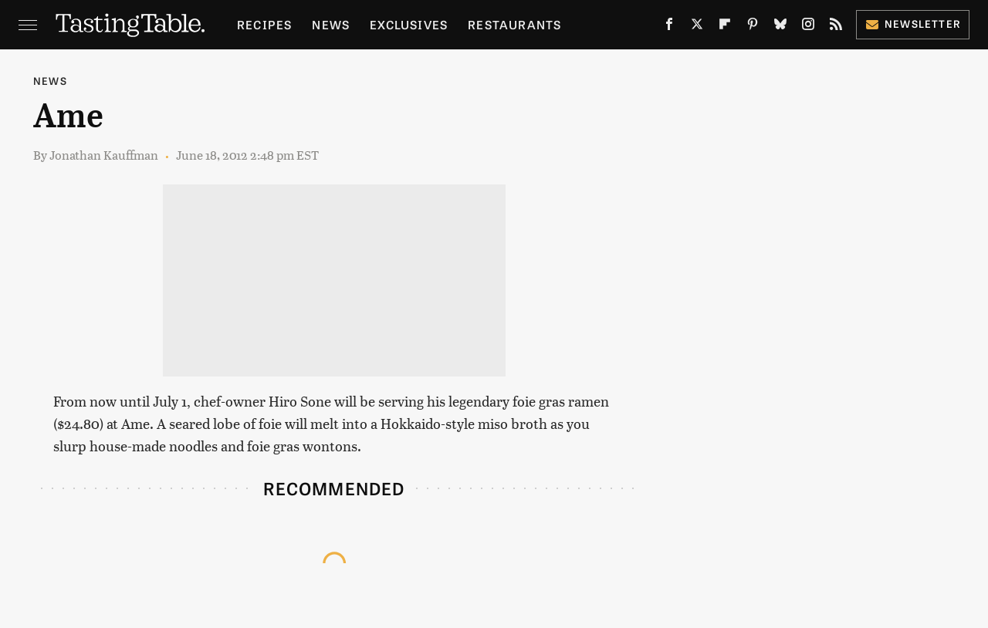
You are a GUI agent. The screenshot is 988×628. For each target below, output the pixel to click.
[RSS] (836, 27)
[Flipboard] (725, 27)
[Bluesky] (780, 27)
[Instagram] (808, 27)
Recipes (264, 24)
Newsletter (912, 23)
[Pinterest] (752, 27)
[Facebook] (669, 27)
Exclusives (409, 24)
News (331, 24)
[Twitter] (697, 27)
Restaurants (514, 24)
